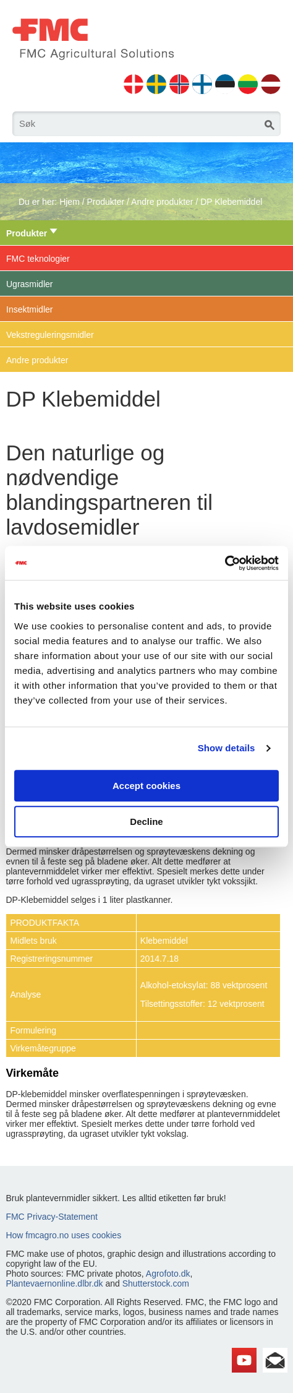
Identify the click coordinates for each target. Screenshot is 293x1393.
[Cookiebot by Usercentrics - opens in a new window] (225, 563)
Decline (146, 821)
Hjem (69, 202)
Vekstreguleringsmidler (50, 335)
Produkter (105, 202)
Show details (226, 748)
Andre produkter (162, 202)
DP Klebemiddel (231, 202)
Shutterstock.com (155, 1283)
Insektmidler (29, 309)
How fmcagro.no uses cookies (63, 1235)
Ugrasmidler (29, 284)
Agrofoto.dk (168, 1274)
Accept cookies (146, 785)
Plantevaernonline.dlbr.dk (54, 1283)
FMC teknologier (38, 259)
